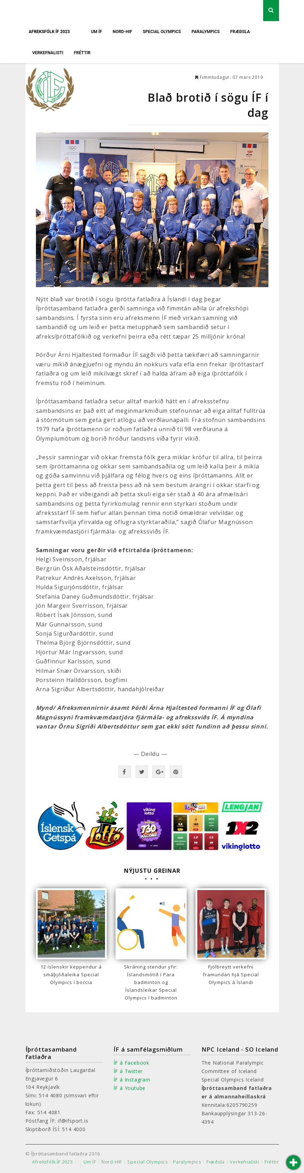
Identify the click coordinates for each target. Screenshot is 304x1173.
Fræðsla (240, 31)
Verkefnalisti (47, 52)
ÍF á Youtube (129, 1088)
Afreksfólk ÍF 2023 (49, 31)
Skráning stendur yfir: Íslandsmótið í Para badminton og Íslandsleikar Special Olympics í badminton (151, 982)
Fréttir (82, 52)
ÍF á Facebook (131, 1062)
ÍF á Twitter (128, 1071)
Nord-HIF (122, 31)
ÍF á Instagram (131, 1079)
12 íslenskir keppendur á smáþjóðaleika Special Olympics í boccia (71, 974)
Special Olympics (162, 31)
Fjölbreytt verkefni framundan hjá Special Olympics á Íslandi (231, 974)
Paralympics (206, 31)
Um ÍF (96, 31)
